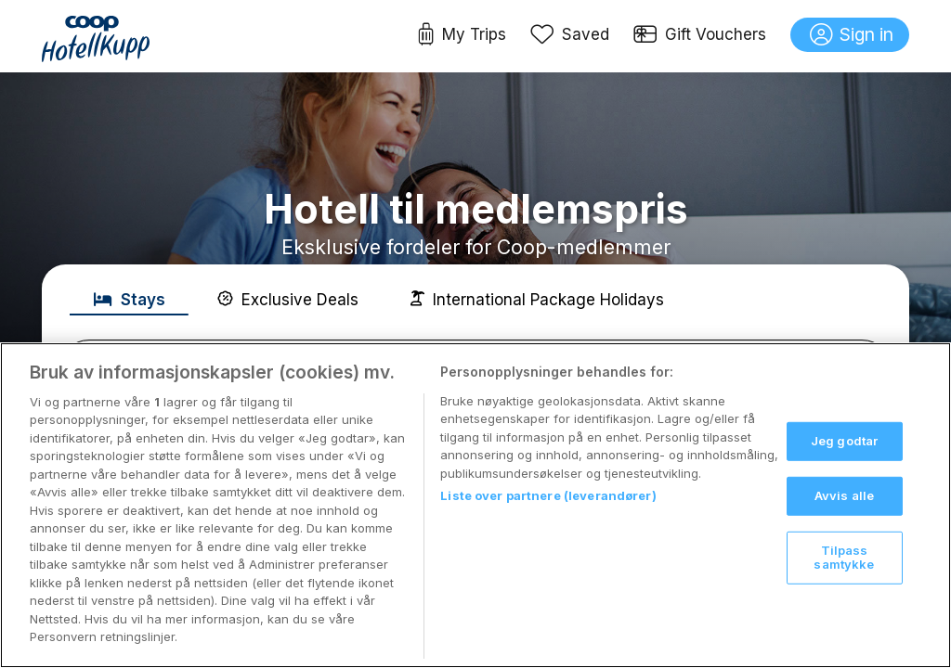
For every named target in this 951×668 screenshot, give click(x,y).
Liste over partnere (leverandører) (548, 495)
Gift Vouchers (700, 35)
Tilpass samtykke (844, 557)
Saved (570, 35)
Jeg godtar (844, 440)
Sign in (852, 35)
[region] (475, 505)
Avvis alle (844, 495)
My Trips (462, 35)
